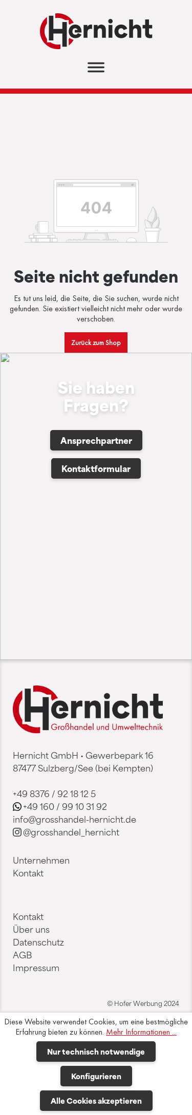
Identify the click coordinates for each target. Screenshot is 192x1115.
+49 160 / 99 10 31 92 (65, 806)
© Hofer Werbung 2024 (143, 1003)
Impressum (36, 967)
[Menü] (96, 70)
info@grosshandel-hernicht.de (74, 819)
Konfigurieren (96, 1076)
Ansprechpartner (96, 440)
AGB (22, 954)
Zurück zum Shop (96, 342)
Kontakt (28, 872)
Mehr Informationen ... (141, 1032)
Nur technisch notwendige (96, 1051)
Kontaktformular (96, 468)
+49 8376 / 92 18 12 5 (54, 793)
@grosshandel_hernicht (71, 832)
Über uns (31, 929)
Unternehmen (41, 860)
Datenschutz (38, 942)
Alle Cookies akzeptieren (96, 1100)
